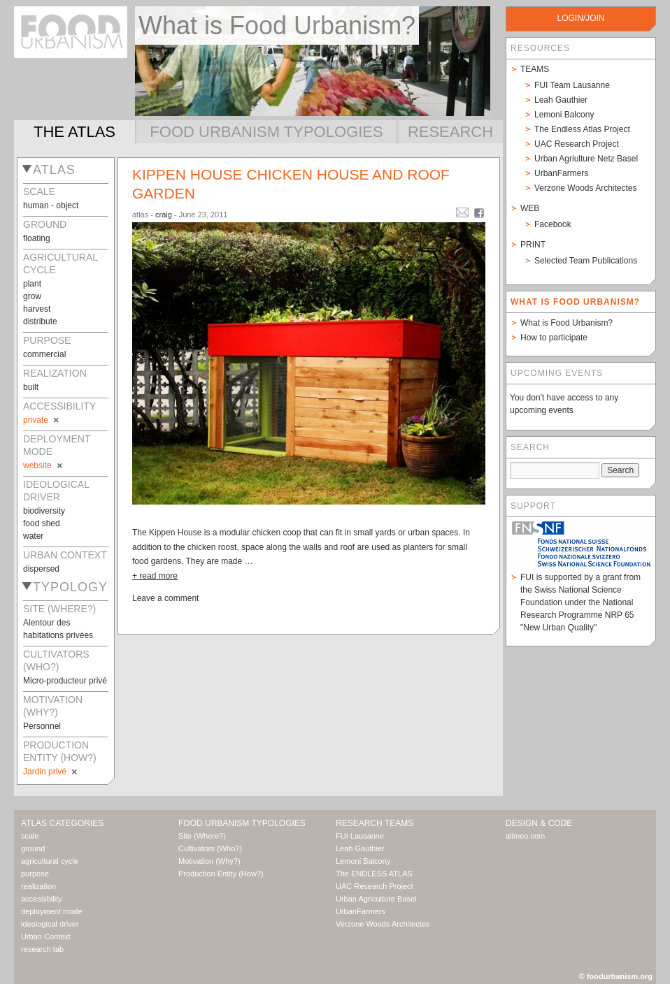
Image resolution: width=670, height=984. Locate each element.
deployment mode (51, 911)
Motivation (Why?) (209, 861)
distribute (40, 321)
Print (533, 244)
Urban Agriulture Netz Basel (586, 159)
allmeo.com (525, 836)
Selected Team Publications (585, 261)
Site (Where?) (202, 836)
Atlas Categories (62, 823)
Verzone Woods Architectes (585, 188)
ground (33, 848)
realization (38, 886)
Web (529, 208)
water (33, 536)
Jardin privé (51, 771)
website (43, 465)
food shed (41, 523)
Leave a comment (165, 598)
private (42, 420)
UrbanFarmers (561, 173)
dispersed (41, 569)
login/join (580, 18)
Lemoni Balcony (564, 115)
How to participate (553, 337)
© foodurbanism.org (616, 976)
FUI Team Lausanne (572, 85)
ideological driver (50, 924)
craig (163, 214)
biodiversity (44, 511)
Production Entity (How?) (221, 873)
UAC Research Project (576, 144)
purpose (35, 873)
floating (36, 238)
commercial (44, 354)
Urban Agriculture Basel (376, 899)
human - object (50, 205)
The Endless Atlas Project (582, 129)
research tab (42, 949)
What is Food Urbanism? (566, 323)
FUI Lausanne (360, 836)
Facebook (552, 224)
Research (450, 131)
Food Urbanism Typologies (266, 131)
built (30, 387)
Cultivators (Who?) (210, 848)
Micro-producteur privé (65, 681)
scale (30, 836)
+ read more (155, 576)
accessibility (41, 899)
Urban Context (46, 936)
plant (32, 284)
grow (32, 296)
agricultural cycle (49, 861)
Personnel (42, 726)
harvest (36, 309)
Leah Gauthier (560, 100)
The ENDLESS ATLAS (374, 873)
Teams (534, 69)
